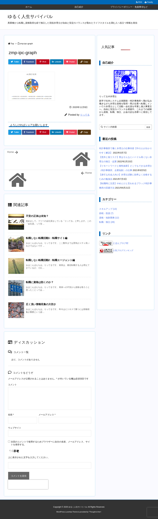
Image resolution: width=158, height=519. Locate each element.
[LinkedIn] (56, 61)
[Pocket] (70, 61)
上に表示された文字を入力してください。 (29, 457)
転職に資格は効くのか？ (40, 282)
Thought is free (95, 512)
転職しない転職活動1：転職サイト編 (46, 238)
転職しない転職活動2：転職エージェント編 (50, 260)
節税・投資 (106, 213)
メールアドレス (47, 414)
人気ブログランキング (123, 251)
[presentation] (28, 484)
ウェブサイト (14, 428)
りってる (85, 114)
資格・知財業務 (109, 217)
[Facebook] (28, 61)
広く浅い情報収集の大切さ (41, 304)
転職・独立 (107, 222)
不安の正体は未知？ (37, 216)
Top (12, 43)
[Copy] (84, 61)
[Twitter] (14, 61)
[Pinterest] (42, 61)
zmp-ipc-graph (26, 43)
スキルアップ (108, 209)
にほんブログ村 (113, 243)
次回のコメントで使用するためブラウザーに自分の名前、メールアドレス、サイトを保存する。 (50, 443)
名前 (11, 414)
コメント (12, 384)
